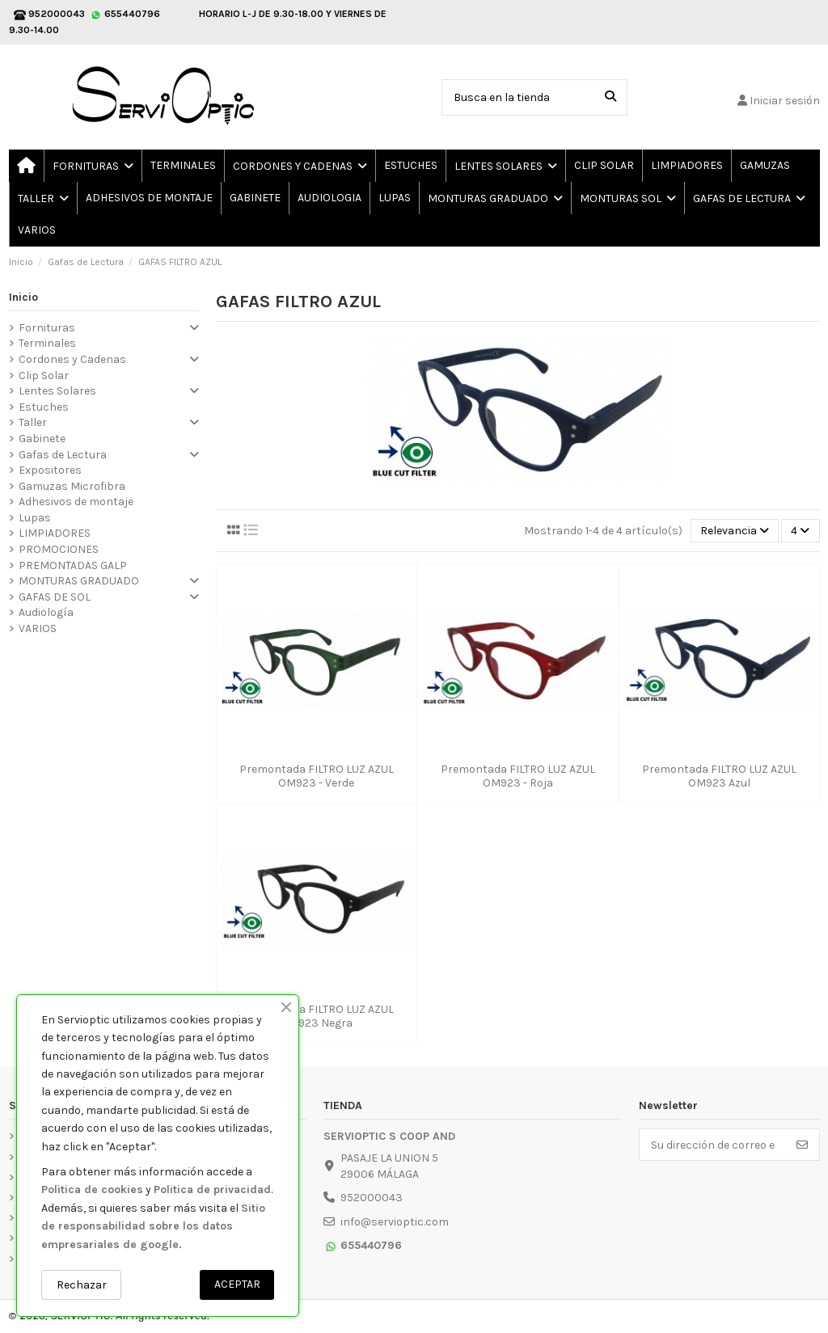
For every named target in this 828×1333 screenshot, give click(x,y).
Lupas (35, 518)
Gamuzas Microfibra (72, 486)
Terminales (47, 343)
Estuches (44, 407)
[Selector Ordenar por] (735, 530)
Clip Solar (44, 375)
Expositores (50, 470)
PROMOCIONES (59, 549)
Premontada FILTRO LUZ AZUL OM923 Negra (316, 1016)
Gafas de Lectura (63, 455)
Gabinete (42, 438)
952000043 (371, 1197)
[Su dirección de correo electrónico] (713, 1144)
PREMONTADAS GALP (73, 565)
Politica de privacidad (212, 1189)
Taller (33, 422)
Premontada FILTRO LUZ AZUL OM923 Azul (719, 776)
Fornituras (47, 328)
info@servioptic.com (394, 1222)
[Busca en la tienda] (610, 97)
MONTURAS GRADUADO (79, 581)
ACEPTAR (237, 1284)
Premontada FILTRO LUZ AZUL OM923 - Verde (316, 776)
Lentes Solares (57, 391)
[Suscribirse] (802, 1144)
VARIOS (38, 628)
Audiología (46, 612)
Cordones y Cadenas (72, 359)
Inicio (23, 297)
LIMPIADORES (55, 533)
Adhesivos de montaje (76, 501)
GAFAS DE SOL (55, 597)
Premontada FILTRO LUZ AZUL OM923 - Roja (518, 776)
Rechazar (82, 1285)
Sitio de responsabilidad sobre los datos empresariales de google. (153, 1226)
